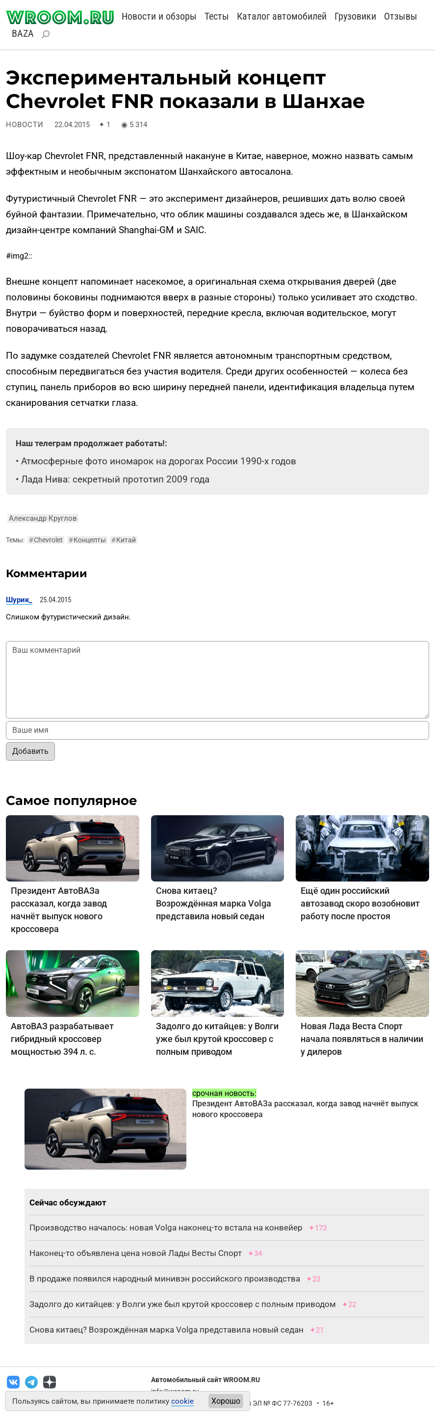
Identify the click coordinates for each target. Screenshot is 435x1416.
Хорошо (225, 1401)
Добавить (30, 751)
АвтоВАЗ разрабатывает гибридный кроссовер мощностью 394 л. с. (62, 1039)
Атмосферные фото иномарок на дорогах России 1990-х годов (158, 461)
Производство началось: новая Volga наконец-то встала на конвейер (166, 1227)
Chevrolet (46, 540)
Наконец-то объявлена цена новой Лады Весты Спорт (135, 1253)
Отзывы (400, 16)
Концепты (87, 540)
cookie (182, 1401)
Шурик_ (19, 599)
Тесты (217, 16)
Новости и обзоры (159, 16)
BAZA (23, 33)
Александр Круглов (43, 518)
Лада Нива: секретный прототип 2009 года (115, 479)
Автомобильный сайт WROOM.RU (205, 1380)
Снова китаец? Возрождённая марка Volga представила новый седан (213, 903)
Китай (123, 540)
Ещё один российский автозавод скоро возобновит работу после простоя (360, 903)
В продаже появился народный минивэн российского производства (164, 1278)
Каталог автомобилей (282, 16)
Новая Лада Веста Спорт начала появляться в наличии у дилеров (362, 1039)
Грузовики (355, 16)
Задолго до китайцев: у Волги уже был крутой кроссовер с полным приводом (217, 1039)
